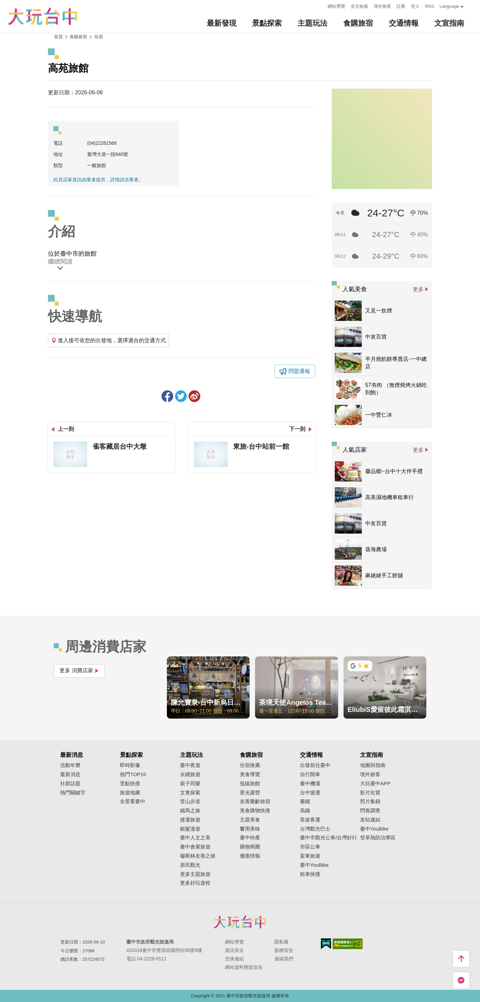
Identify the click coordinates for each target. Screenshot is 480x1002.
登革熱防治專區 (378, 837)
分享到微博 (194, 396)
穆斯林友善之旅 (198, 856)
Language (449, 6)
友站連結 (370, 819)
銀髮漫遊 (190, 829)
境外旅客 (382, 6)
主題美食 (250, 819)
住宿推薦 (250, 765)
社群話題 (70, 783)
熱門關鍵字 (72, 792)
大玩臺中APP (375, 783)
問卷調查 (370, 810)
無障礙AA (348, 943)
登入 (415, 6)
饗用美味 (250, 829)
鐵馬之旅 (190, 810)
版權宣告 (283, 950)
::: (321, 5)
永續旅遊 (190, 774)
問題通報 (299, 371)
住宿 (98, 36)
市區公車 (310, 846)
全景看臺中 (132, 801)
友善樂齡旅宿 (255, 801)
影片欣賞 (370, 792)
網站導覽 (336, 6)
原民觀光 (190, 865)
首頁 (58, 36)
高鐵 (305, 810)
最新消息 (70, 774)
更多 (418, 289)
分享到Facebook (167, 396)
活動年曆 (70, 765)
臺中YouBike (314, 865)
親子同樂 (190, 783)
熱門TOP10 (133, 774)
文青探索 (190, 792)
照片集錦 (370, 801)
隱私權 (281, 942)
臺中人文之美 (195, 837)
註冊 (401, 6)
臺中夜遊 (190, 765)
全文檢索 (359, 6)
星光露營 (250, 792)
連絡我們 (283, 958)
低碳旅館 (250, 783)
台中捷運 (310, 792)
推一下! (181, 396)
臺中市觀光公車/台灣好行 (328, 837)
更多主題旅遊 (195, 874)
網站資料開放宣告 (244, 967)
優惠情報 (250, 856)
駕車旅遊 (310, 856)
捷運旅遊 (190, 819)
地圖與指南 (372, 765)
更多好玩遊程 (195, 883)
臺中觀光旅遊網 (42, 16)
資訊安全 (234, 950)
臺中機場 (310, 783)
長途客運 (310, 819)
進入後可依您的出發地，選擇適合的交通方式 (108, 340)
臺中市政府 (240, 922)
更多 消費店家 (79, 670)
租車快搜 (310, 874)
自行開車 (310, 774)
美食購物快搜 (255, 810)
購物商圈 (250, 846)
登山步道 (190, 801)
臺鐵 (305, 801)
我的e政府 (326, 943)
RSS (429, 6)
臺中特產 (250, 837)
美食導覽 (250, 774)
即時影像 (130, 765)
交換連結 (234, 958)
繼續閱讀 (60, 262)
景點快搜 (130, 783)
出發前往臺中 (315, 765)
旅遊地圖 (130, 792)
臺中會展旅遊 (195, 846)
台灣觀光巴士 (315, 829)
